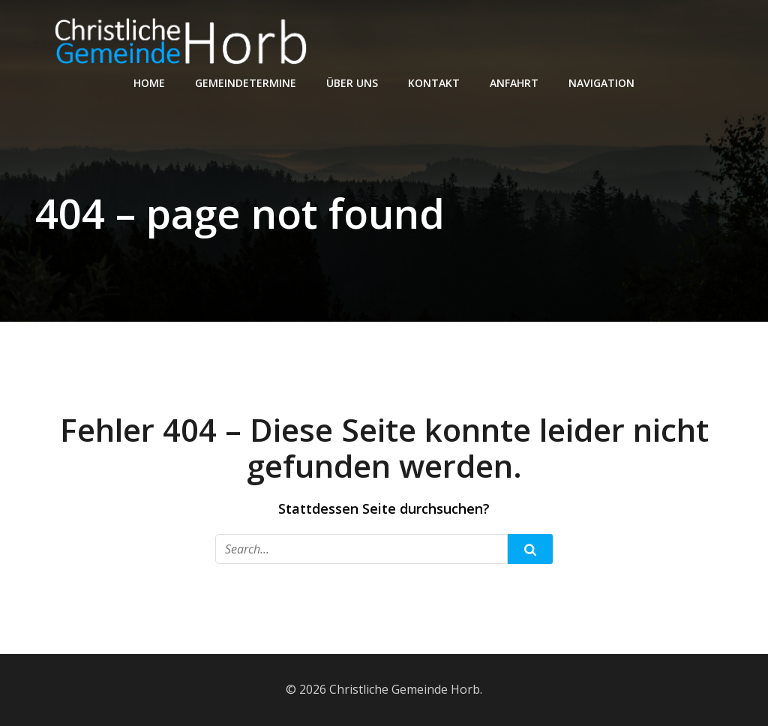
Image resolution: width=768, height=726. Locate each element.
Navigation (601, 83)
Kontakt (434, 83)
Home (149, 83)
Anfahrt (514, 83)
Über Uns (352, 83)
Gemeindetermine (245, 83)
